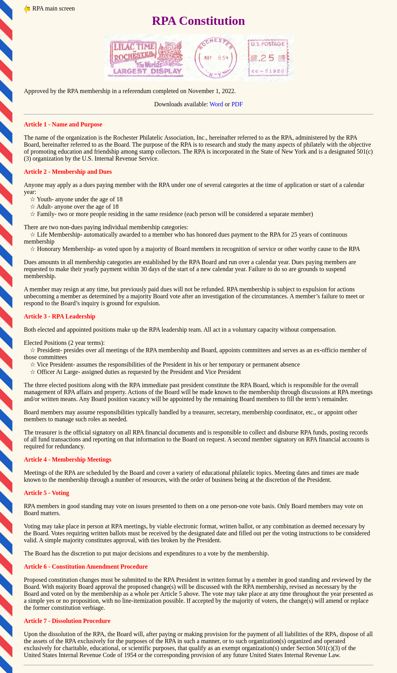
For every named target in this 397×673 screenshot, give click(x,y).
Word (216, 104)
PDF (237, 104)
